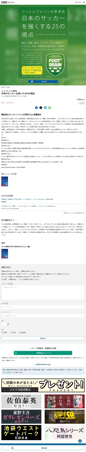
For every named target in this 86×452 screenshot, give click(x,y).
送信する (43, 338)
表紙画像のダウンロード (43, 353)
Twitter (40, 107)
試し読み (44, 81)
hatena (45, 107)
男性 (5, 332)
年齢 (2, 321)
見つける (78, 2)
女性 (14, 332)
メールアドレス (5, 312)
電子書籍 (8, 87)
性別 (2, 329)
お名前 (3, 303)
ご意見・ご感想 (5, 283)
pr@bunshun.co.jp (43, 364)
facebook (36, 107)
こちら (20, 279)
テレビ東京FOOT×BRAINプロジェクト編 (13, 96)
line (49, 107)
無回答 (24, 332)
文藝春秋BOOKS (7, 2)
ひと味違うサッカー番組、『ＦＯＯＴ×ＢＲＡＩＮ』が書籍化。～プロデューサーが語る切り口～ (28, 206)
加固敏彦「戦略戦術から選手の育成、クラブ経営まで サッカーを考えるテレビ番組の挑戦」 (27, 199)
